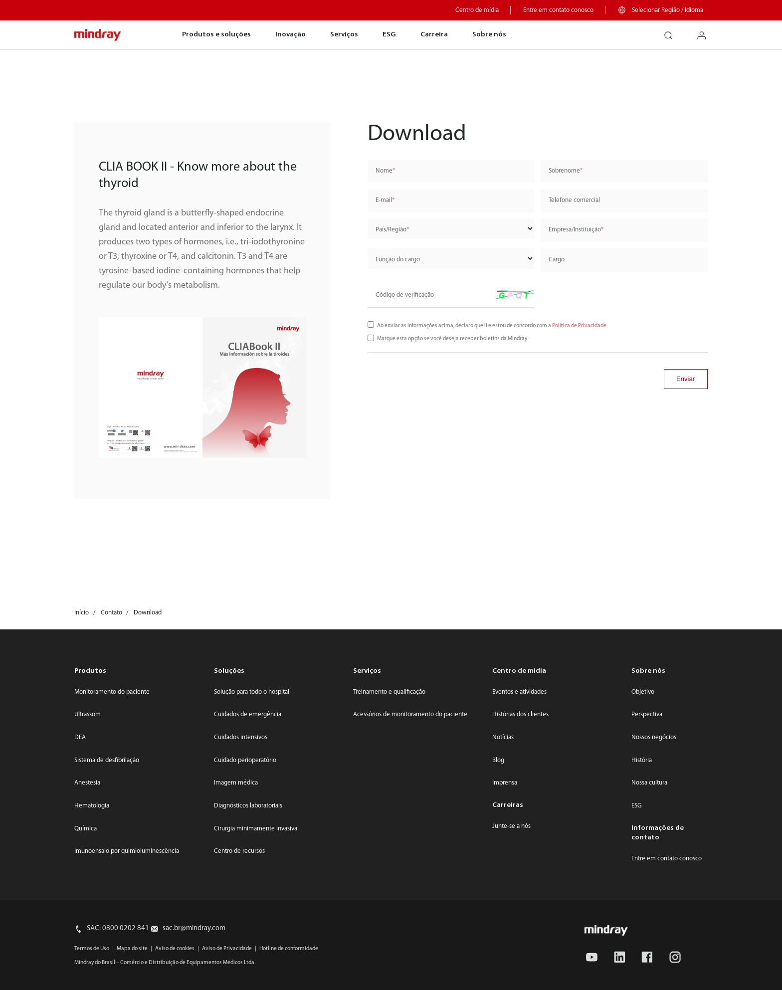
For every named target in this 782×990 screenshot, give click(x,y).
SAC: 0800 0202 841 (118, 928)
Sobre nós (489, 34)
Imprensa (504, 783)
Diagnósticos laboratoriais (248, 805)
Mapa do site (132, 949)
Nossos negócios (653, 737)
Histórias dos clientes (520, 714)
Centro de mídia (477, 10)
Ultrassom (87, 714)
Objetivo (642, 692)
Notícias (503, 737)
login (706, 31)
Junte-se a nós (511, 826)
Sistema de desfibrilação (106, 760)
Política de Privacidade (579, 326)
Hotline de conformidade (288, 949)
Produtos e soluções (216, 34)
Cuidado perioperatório (245, 760)
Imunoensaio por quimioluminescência (126, 851)
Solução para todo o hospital (251, 692)
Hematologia (91, 805)
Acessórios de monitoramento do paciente (410, 714)
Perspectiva (646, 714)
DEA (80, 737)
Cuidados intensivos (240, 737)
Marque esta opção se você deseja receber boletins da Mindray (452, 339)
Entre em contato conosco (558, 10)
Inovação (290, 34)
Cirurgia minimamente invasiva (255, 828)
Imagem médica (236, 783)
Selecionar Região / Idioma (667, 10)
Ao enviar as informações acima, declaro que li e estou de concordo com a (491, 326)
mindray (98, 35)
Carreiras (507, 805)
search (672, 31)
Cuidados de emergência (247, 714)
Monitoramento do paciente (112, 692)
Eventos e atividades (519, 692)
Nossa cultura (649, 783)
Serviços (344, 34)
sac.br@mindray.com (194, 928)
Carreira (434, 34)
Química (85, 828)
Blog (498, 760)
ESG (389, 34)
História (641, 760)
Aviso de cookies (175, 949)
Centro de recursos (239, 851)
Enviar (685, 379)
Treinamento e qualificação (389, 692)
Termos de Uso (91, 949)
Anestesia (87, 783)
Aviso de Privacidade (227, 949)
